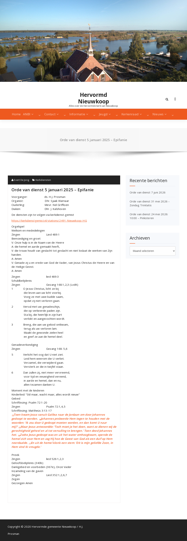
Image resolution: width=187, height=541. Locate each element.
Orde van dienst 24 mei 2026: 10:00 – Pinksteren (149, 216)
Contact (50, 114)
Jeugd (103, 114)
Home (16, 114)
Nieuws (157, 114)
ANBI (26, 114)
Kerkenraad (130, 114)
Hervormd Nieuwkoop (93, 98)
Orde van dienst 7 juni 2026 (147, 192)
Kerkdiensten (43, 180)
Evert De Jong (20, 180)
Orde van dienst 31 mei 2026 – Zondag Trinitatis (150, 203)
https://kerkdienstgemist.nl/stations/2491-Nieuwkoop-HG (49, 220)
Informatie (77, 114)
